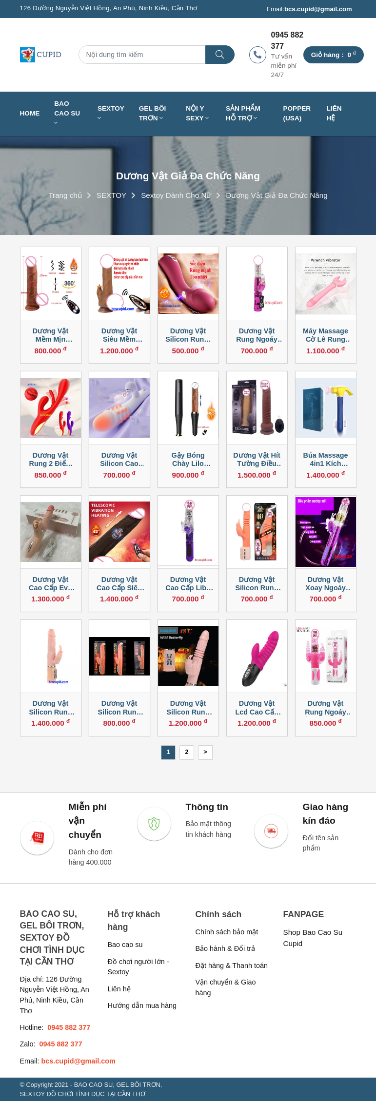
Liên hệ (334, 113)
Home (30, 113)
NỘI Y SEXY (197, 113)
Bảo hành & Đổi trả (226, 948)
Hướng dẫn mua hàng (142, 1005)
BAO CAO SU (67, 113)
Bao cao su (125, 944)
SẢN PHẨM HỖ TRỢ (243, 113)
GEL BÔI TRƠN (152, 113)
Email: (309, 9)
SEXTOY (111, 113)
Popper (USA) (297, 113)
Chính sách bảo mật (227, 932)
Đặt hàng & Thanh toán (232, 965)
